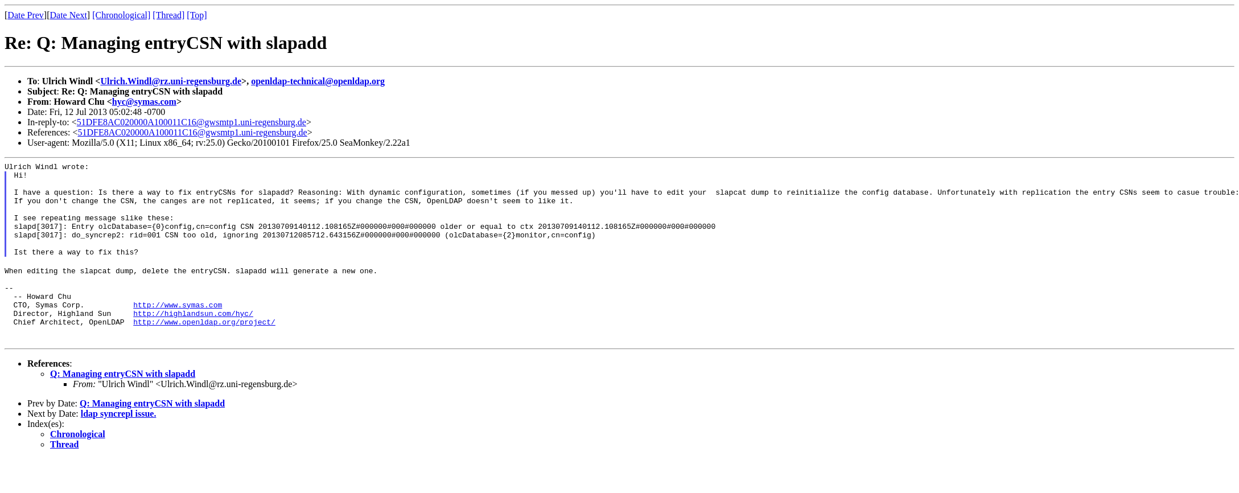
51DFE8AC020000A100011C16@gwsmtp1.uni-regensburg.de (191, 122)
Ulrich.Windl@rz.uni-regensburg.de (170, 81)
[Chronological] (121, 15)
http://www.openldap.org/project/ (204, 352)
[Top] (197, 15)
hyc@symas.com (144, 101)
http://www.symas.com (177, 332)
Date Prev (25, 15)
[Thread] (168, 15)
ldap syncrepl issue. (119, 448)
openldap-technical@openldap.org (318, 81)
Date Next (68, 15)
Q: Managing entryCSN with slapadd (122, 408)
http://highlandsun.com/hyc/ (193, 342)
